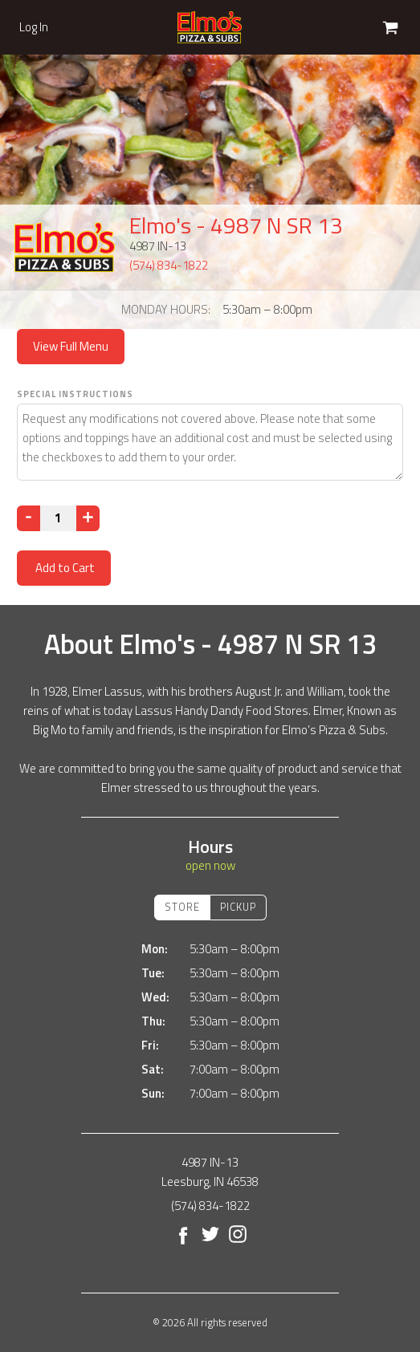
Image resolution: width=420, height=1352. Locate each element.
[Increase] (88, 518)
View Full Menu (70, 346)
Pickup (238, 907)
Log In (33, 27)
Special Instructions (75, 394)
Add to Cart (64, 567)
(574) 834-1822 (168, 265)
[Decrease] (28, 518)
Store (182, 907)
